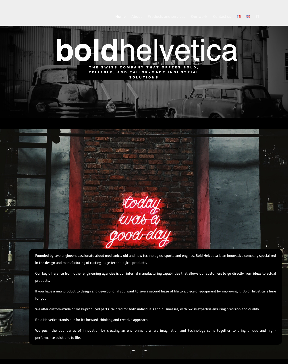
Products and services (166, 17)
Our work (199, 17)
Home (120, 17)
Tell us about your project (144, 100)
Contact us (222, 17)
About (136, 17)
